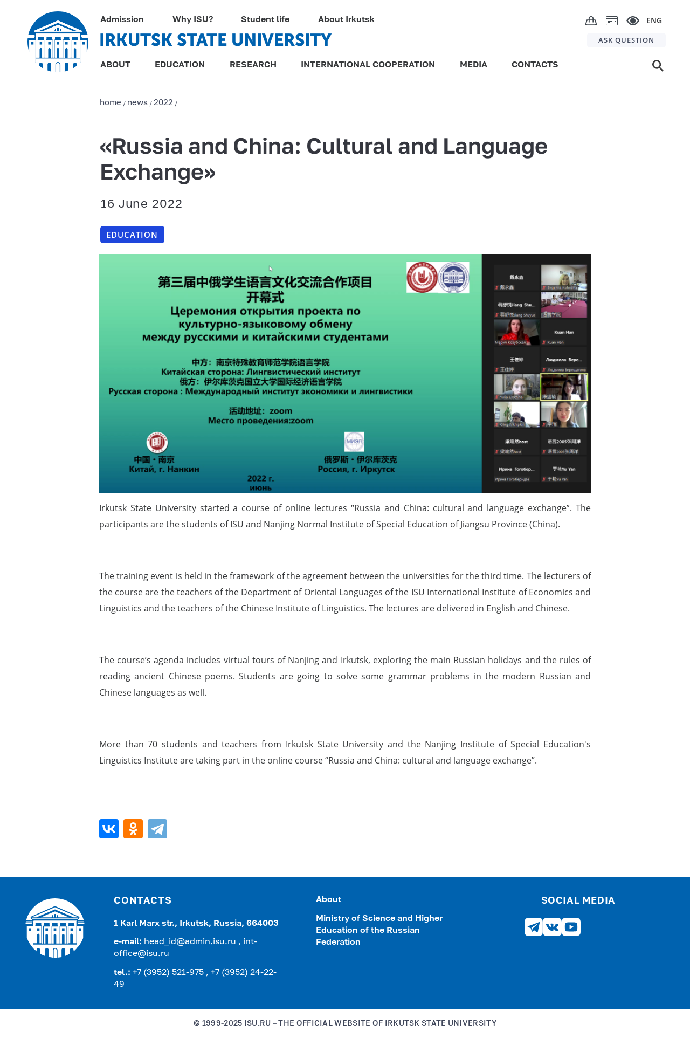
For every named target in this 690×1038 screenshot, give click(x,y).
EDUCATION (180, 65)
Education (132, 234)
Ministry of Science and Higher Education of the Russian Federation (379, 931)
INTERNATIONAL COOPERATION (368, 65)
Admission (122, 20)
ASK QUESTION (626, 40)
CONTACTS (535, 65)
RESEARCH (253, 65)
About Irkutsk (346, 20)
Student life (265, 20)
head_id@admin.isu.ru (191, 942)
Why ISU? (192, 20)
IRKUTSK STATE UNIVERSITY (215, 40)
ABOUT (115, 65)
